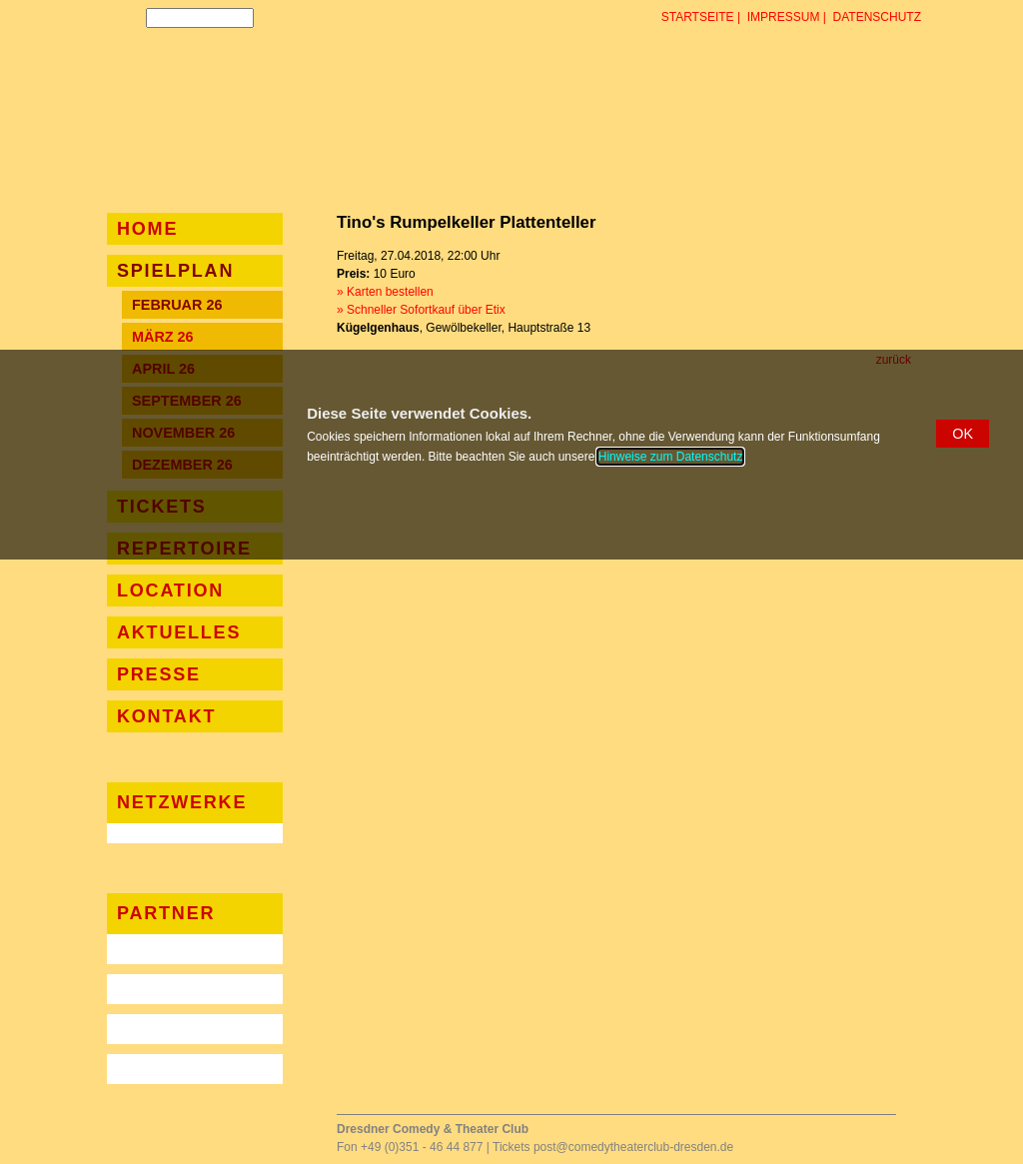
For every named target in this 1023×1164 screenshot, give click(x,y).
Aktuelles (179, 632)
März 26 (163, 337)
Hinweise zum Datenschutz (670, 457)
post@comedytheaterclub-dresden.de (633, 1147)
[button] (962, 434)
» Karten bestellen (385, 292)
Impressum (783, 17)
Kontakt (166, 716)
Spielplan (175, 271)
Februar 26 (177, 305)
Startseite (697, 17)
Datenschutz (877, 17)
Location (170, 590)
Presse (159, 674)
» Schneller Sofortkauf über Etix (421, 310)
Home (147, 229)
